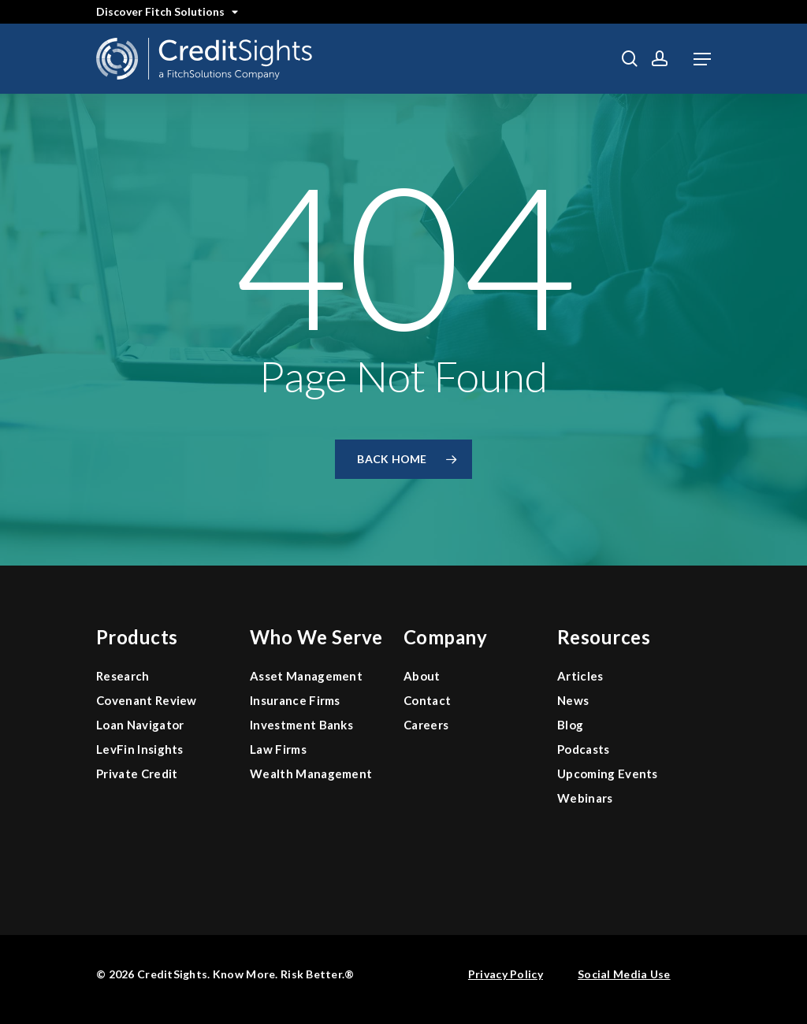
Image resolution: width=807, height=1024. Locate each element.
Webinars (585, 798)
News (573, 700)
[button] (702, 59)
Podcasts (583, 749)
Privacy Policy (505, 974)
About (422, 676)
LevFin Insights (140, 749)
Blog (570, 725)
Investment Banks (301, 725)
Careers (426, 725)
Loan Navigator (140, 725)
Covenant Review (146, 700)
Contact (427, 700)
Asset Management (306, 676)
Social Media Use (624, 974)
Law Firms (278, 749)
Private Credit (136, 773)
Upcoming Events (607, 773)
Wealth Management (311, 773)
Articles (580, 676)
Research (123, 676)
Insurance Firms (295, 700)
